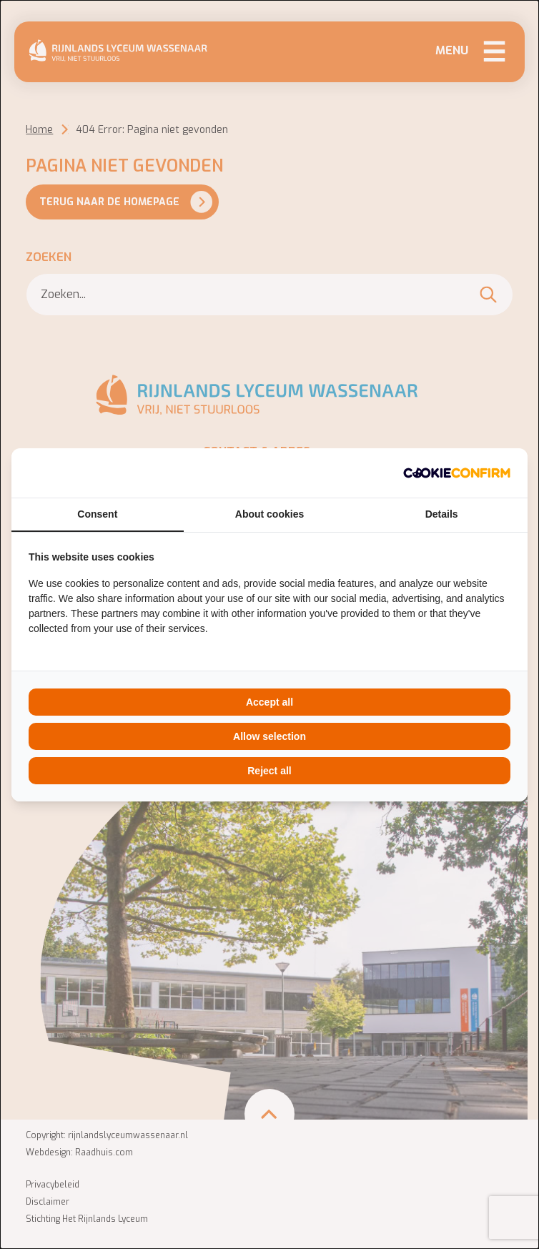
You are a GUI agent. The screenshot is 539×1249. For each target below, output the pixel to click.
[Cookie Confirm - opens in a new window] (456, 472)
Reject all (269, 770)
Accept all (269, 702)
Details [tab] (441, 514)
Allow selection (269, 736)
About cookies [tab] (269, 514)
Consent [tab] (97, 514)
